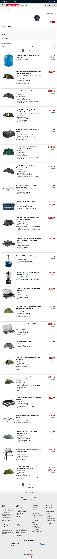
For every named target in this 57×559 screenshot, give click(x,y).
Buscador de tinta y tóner (36, 532)
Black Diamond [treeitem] (5, 30)
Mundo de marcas (50, 511)
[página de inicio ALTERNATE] (12, 5)
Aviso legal (28, 551)
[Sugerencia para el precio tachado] (49, 201)
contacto (54, 1)
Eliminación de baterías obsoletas (36, 526)
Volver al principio (28, 492)
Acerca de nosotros (50, 509)
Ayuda (49, 1)
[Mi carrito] (54, 5)
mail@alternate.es (20, 514)
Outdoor (6, 9)
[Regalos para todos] (21, 526)
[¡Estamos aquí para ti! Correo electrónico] (21, 507)
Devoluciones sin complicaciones (8, 1)
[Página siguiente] (37, 50)
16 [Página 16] (33, 50)
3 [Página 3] (29, 50)
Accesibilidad (49, 523)
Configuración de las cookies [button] (50, 521)
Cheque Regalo (35, 529)
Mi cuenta (34, 511)
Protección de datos (50, 518)
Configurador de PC (36, 524)
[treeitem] (28, 38)
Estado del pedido (36, 513)
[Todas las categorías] (2, 5)
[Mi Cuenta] (50, 5)
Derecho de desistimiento (35, 519)
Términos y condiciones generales (48, 515)
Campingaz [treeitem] (4, 34)
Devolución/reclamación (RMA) (36, 516)
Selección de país (28, 554)
